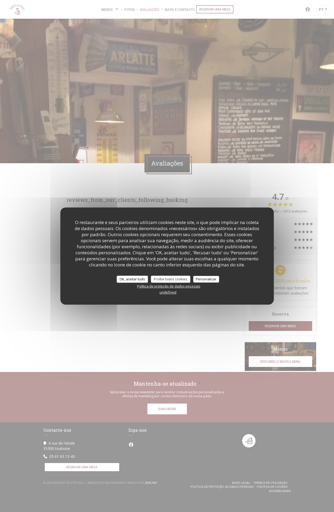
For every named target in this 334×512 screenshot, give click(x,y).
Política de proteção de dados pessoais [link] (168, 286)
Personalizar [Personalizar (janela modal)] (206, 279)
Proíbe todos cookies (170, 279)
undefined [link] (167, 292)
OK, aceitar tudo (132, 279)
